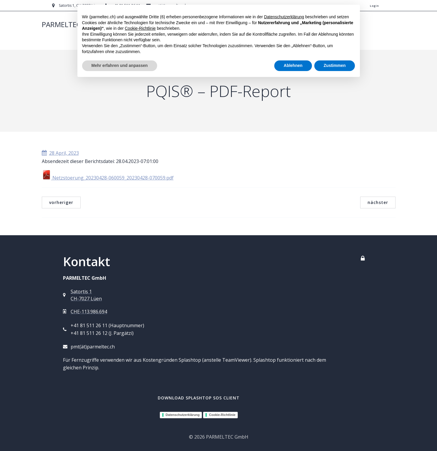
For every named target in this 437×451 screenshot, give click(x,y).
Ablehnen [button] (293, 65)
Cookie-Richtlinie (222, 415)
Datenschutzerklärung (183, 415)
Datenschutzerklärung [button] (284, 16)
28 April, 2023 (60, 153)
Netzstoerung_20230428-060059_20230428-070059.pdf (108, 178)
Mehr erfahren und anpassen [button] (120, 65)
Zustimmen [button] (335, 65)
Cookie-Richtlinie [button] (140, 28)
